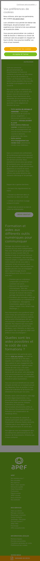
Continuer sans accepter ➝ (26, 4)
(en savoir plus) (18, 19)
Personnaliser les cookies (20, 49)
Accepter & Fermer (20, 54)
